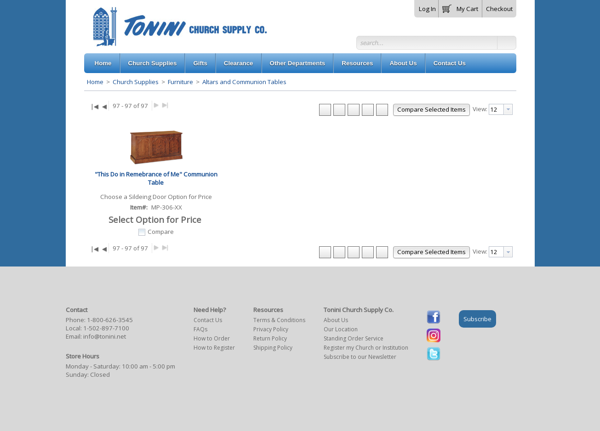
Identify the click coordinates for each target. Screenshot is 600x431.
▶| (165, 104)
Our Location (341, 329)
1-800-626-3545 (110, 320)
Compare (161, 231)
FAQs (200, 329)
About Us (336, 320)
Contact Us (208, 320)
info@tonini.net (104, 336)
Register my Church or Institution (366, 348)
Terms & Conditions (279, 320)
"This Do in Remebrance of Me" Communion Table (156, 178)
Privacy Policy (270, 329)
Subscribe (477, 319)
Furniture (180, 82)
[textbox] (496, 109)
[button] (460, 7)
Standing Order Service (353, 338)
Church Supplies (135, 82)
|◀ (94, 106)
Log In (427, 9)
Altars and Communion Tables (243, 82)
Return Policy (270, 338)
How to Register (214, 348)
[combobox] (501, 109)
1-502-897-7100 (106, 328)
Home (95, 82)
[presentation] (508, 109)
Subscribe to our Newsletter (360, 357)
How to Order (212, 338)
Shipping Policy (272, 348)
